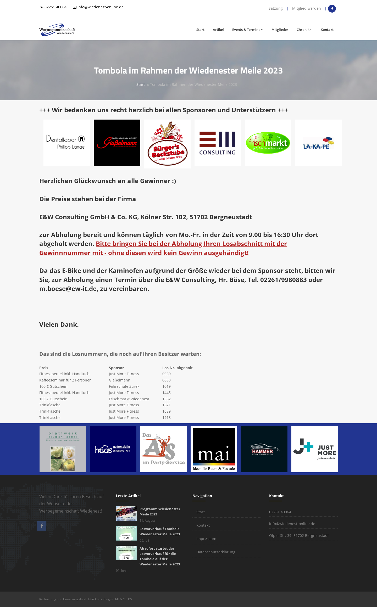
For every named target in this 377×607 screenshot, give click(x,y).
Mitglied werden (306, 8)
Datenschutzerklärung (215, 551)
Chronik (304, 29)
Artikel (218, 29)
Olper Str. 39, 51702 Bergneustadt (299, 535)
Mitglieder (279, 29)
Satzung (276, 8)
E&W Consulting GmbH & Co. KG (110, 599)
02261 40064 (55, 6)
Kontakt (327, 29)
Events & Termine (247, 29)
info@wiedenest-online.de (100, 6)
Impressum (206, 538)
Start (200, 29)
